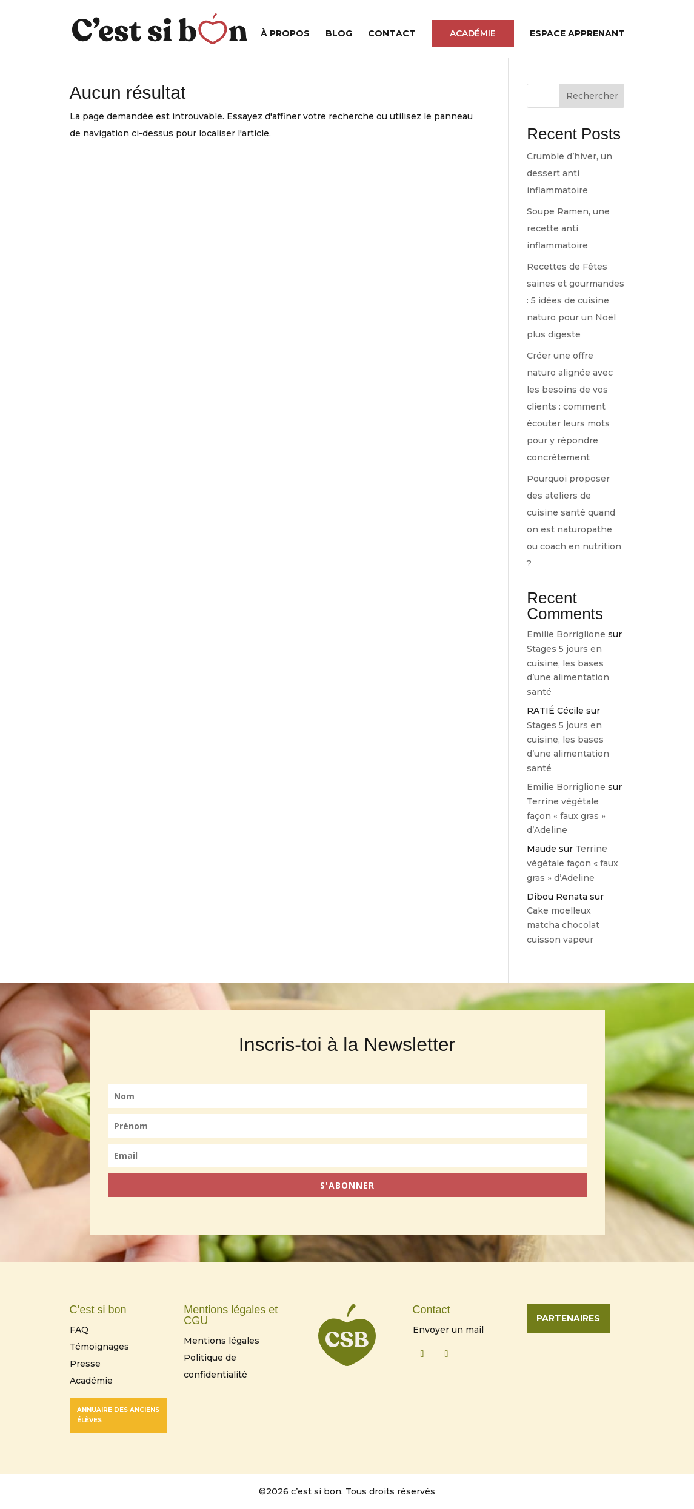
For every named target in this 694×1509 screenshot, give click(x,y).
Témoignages (99, 1346)
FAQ (79, 1329)
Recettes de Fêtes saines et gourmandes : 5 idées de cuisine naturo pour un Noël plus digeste (575, 300)
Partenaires (568, 1318)
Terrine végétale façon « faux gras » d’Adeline (566, 816)
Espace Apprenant (577, 34)
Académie (473, 33)
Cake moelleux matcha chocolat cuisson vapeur (563, 925)
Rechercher (592, 95)
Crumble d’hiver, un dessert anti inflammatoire (569, 173)
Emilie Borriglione (566, 634)
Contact (392, 34)
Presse (85, 1363)
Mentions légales (221, 1340)
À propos (285, 34)
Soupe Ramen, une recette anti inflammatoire (568, 228)
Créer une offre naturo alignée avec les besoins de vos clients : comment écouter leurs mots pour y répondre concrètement (570, 406)
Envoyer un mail (448, 1329)
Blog (338, 34)
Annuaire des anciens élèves (118, 1415)
